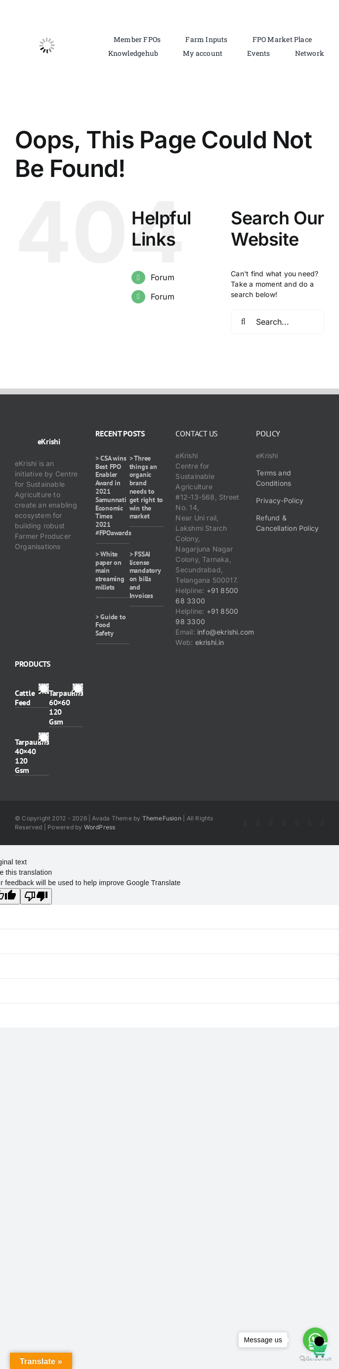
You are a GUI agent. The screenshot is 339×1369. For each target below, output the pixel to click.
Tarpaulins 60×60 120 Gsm (66, 707)
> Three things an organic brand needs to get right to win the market (146, 487)
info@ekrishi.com (225, 632)
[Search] (243, 321)
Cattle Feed (25, 697)
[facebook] (245, 823)
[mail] (322, 823)
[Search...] (277, 321)
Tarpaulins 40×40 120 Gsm (32, 756)
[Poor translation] (36, 896)
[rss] (297, 823)
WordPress (100, 827)
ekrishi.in (209, 642)
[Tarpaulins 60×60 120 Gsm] (78, 688)
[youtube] (284, 823)
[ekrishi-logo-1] (47, 16)
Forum (162, 277)
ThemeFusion (161, 818)
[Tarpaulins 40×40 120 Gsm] (44, 737)
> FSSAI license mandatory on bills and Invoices (145, 575)
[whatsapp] (309, 823)
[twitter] (258, 823)
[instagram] (271, 823)
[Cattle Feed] (44, 688)
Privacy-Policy (279, 500)
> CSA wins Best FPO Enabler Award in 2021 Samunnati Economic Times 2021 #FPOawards (113, 495)
